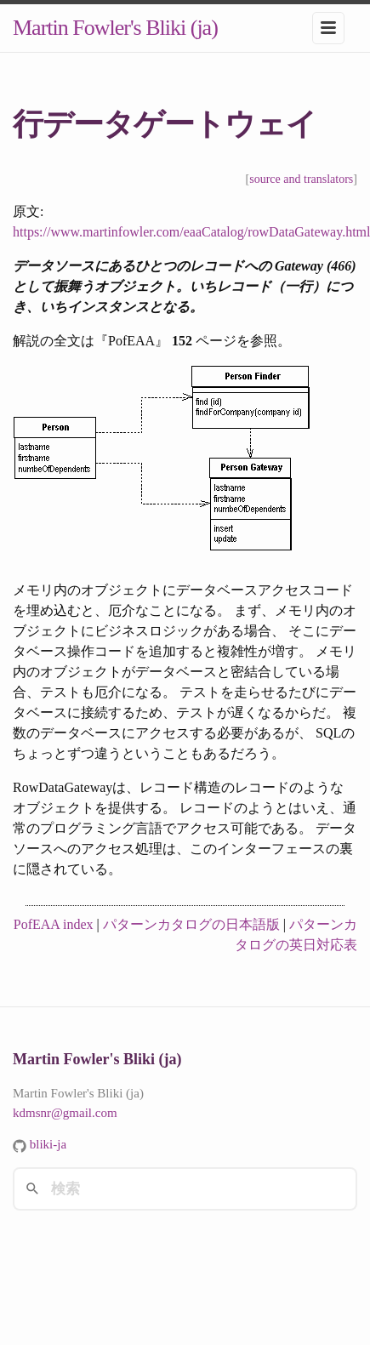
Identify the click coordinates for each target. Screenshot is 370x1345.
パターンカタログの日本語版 (191, 924)
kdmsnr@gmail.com (65, 1113)
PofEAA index (54, 924)
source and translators (301, 179)
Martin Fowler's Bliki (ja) (115, 27)
